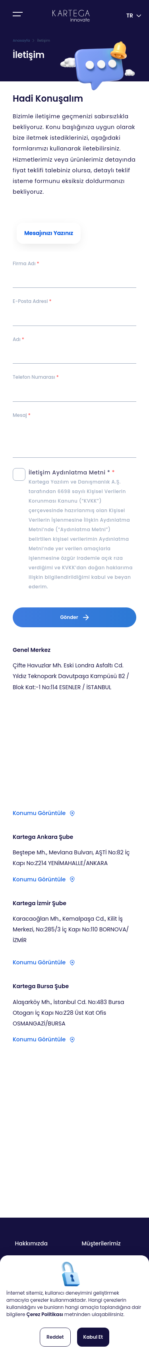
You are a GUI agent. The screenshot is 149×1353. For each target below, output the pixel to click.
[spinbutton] (74, 392)
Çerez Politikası (45, 1314)
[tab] (49, 233)
